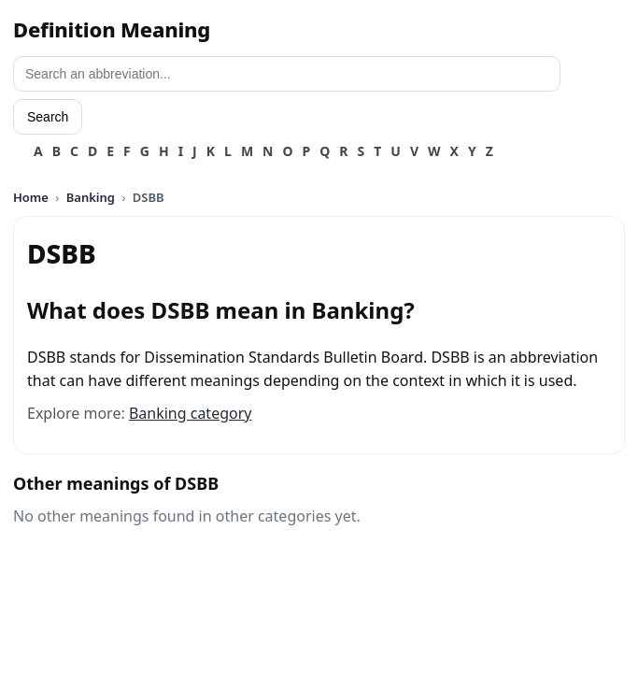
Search (47, 116)
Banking (90, 197)
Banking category (190, 413)
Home (31, 197)
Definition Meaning (111, 29)
